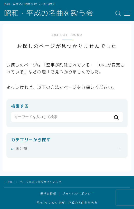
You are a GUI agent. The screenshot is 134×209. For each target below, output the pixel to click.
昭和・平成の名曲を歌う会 (48, 13)
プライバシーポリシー (78, 194)
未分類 (68, 148)
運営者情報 (48, 194)
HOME (8, 182)
